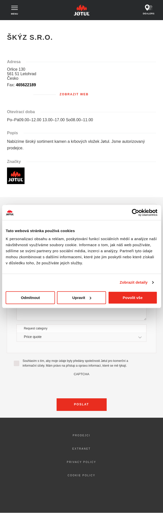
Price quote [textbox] (33, 337)
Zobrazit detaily (134, 282)
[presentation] (81, 386)
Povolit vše (132, 297)
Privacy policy (81, 462)
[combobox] (81, 336)
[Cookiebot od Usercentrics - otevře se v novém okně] (135, 212)
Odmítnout (30, 297)
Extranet (81, 448)
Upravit (81, 297)
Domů (11, 25)
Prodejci (81, 435)
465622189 (26, 85)
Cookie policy (81, 475)
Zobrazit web (74, 94)
